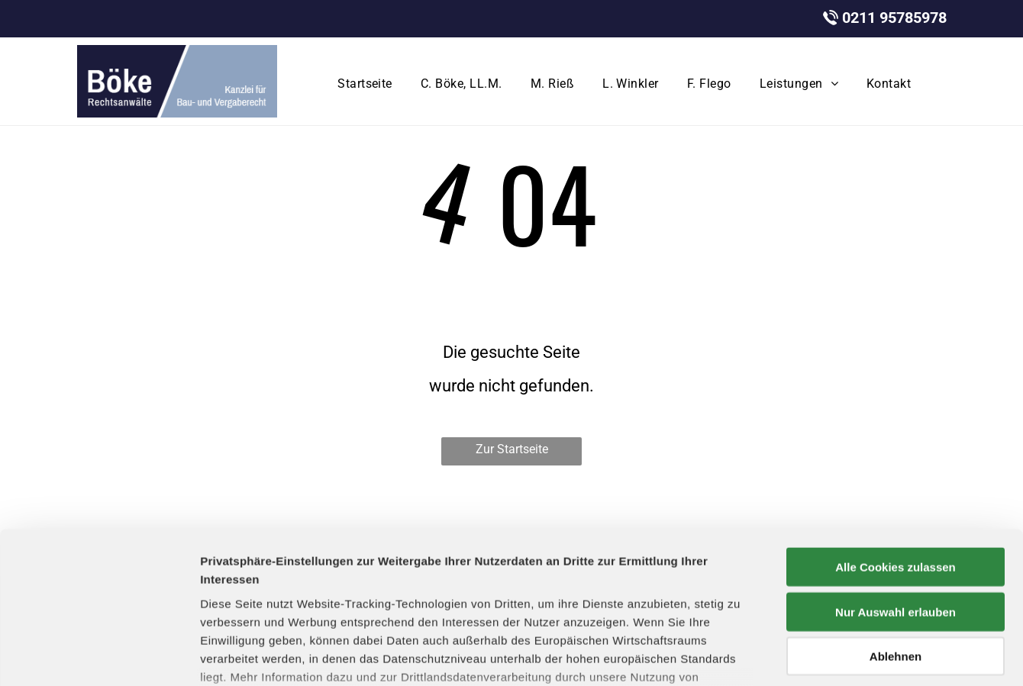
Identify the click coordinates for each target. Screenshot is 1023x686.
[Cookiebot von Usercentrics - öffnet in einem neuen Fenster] (99, 656)
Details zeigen (811, 655)
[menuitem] (367, 84)
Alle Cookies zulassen (895, 450)
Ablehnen (895, 539)
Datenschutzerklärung (587, 578)
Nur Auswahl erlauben (895, 494)
